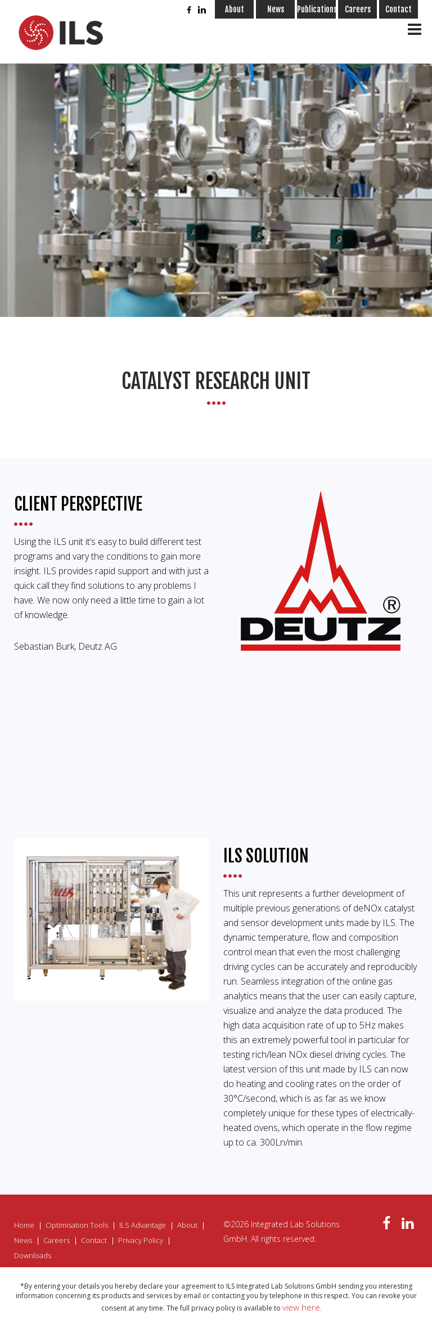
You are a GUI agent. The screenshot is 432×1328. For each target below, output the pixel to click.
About (234, 9)
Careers (358, 9)
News (275, 9)
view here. (302, 1307)
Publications (316, 9)
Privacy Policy (140, 1240)
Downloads (32, 1255)
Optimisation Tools (77, 1225)
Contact (398, 9)
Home (24, 1225)
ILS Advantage (142, 1225)
